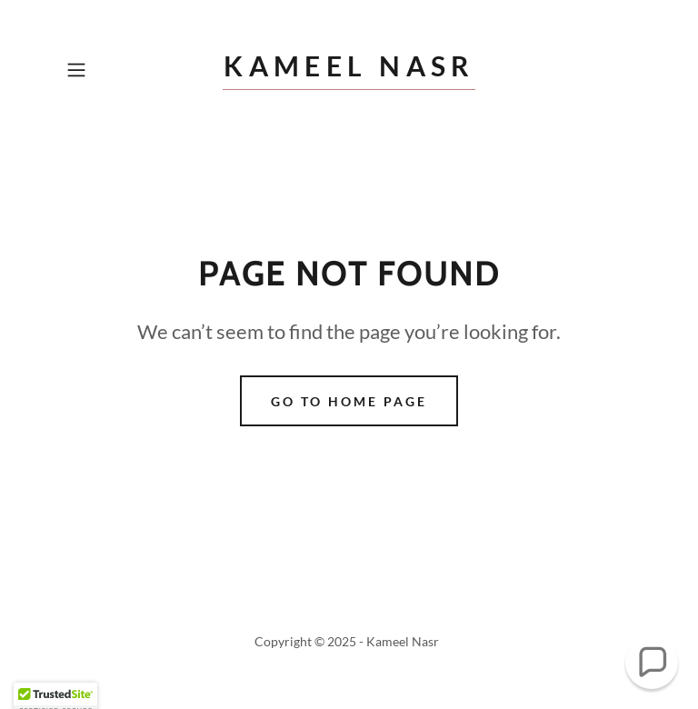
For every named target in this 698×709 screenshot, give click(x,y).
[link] (349, 70)
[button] (101, 70)
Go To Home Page (349, 401)
